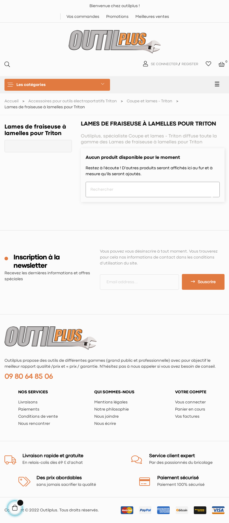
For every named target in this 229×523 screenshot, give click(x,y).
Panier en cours (190, 409)
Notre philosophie (111, 409)
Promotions (117, 16)
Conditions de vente (38, 416)
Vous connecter (190, 402)
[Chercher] (152, 189)
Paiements (28, 409)
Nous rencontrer (34, 423)
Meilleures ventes (152, 16)
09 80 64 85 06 (28, 377)
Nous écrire (105, 423)
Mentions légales (111, 402)
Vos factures (187, 416)
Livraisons (28, 402)
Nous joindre (106, 416)
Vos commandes (82, 16)
